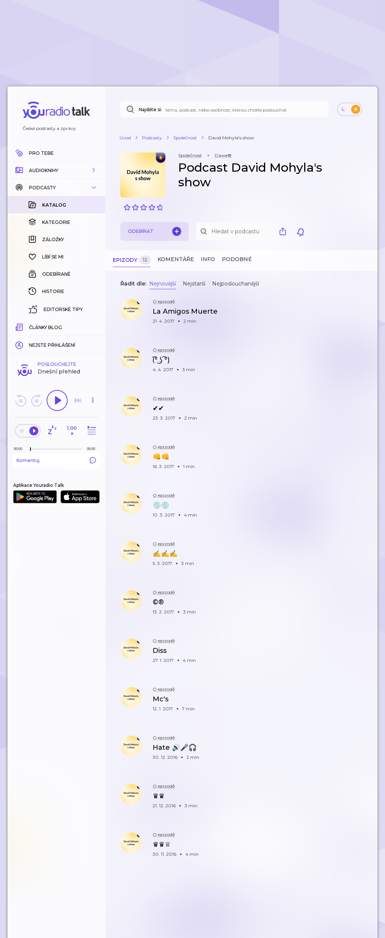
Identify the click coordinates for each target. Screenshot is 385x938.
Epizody (132, 260)
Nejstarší (194, 283)
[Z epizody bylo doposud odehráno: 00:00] (20, 326)
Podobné (237, 259)
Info (208, 259)
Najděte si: (150, 109)
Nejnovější (162, 283)
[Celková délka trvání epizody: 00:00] (93, 326)
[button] (56, 170)
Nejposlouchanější (235, 283)
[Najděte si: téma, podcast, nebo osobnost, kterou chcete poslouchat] (224, 109)
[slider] (30, 326)
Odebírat (154, 231)
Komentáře (176, 259)
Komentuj (56, 337)
